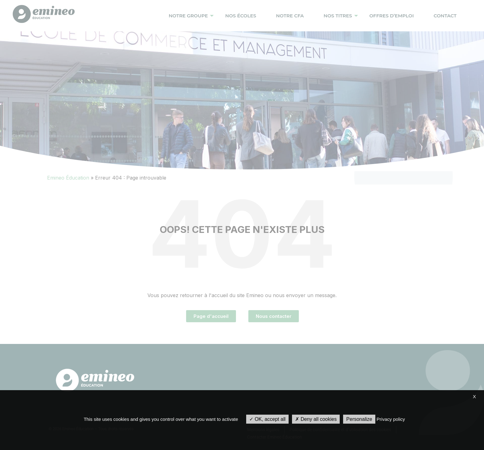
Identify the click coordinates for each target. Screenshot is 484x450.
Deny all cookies (316, 419)
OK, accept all (267, 419)
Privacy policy (391, 419)
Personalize (359, 419)
